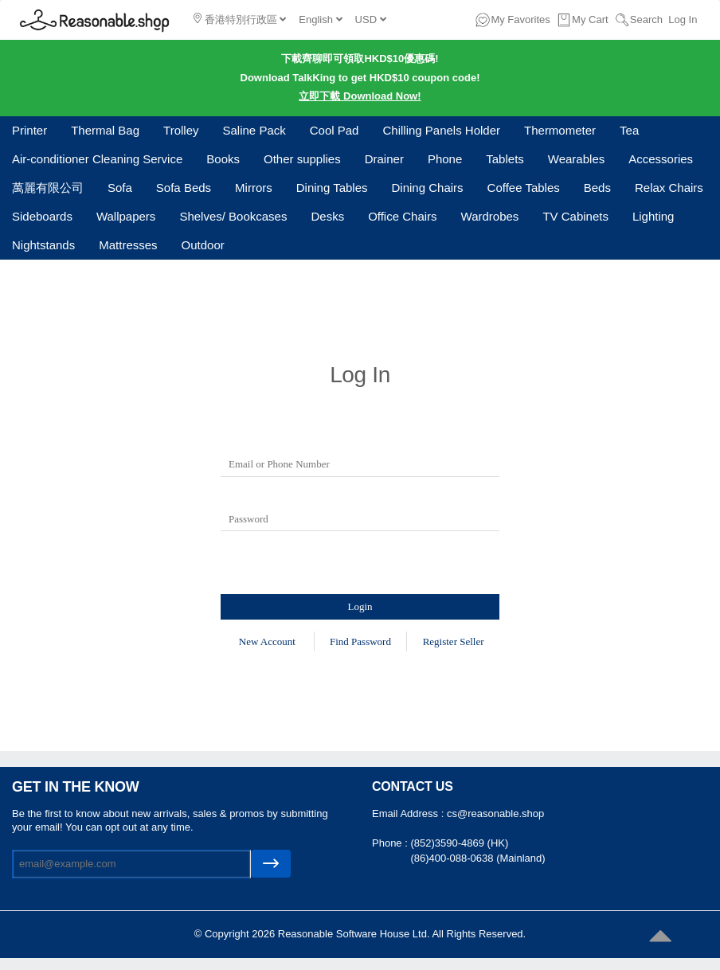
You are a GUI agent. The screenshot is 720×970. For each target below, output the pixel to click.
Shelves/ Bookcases (233, 216)
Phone (445, 159)
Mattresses (128, 245)
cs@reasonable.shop (495, 813)
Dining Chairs (428, 187)
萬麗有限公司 (48, 187)
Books (223, 159)
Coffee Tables (523, 187)
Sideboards (42, 216)
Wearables (576, 159)
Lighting (653, 216)
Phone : (391, 843)
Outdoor (203, 245)
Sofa (120, 187)
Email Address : (409, 813)
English (320, 19)
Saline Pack (254, 130)
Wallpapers (125, 216)
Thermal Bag (105, 130)
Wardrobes (490, 216)
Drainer (384, 159)
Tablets (505, 159)
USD (370, 19)
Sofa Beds (183, 187)
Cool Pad (334, 130)
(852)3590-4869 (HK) (459, 843)
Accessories (660, 159)
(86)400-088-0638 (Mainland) (477, 858)
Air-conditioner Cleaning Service (97, 159)
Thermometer (560, 130)
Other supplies (302, 159)
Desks (327, 216)
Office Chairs (402, 216)
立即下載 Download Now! (360, 96)
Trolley (180, 130)
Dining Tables (332, 187)
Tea (629, 130)
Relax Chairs (669, 187)
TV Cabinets (575, 216)
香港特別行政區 (240, 19)
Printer (29, 130)
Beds (597, 187)
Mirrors (253, 187)
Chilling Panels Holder (441, 130)
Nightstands (43, 245)
